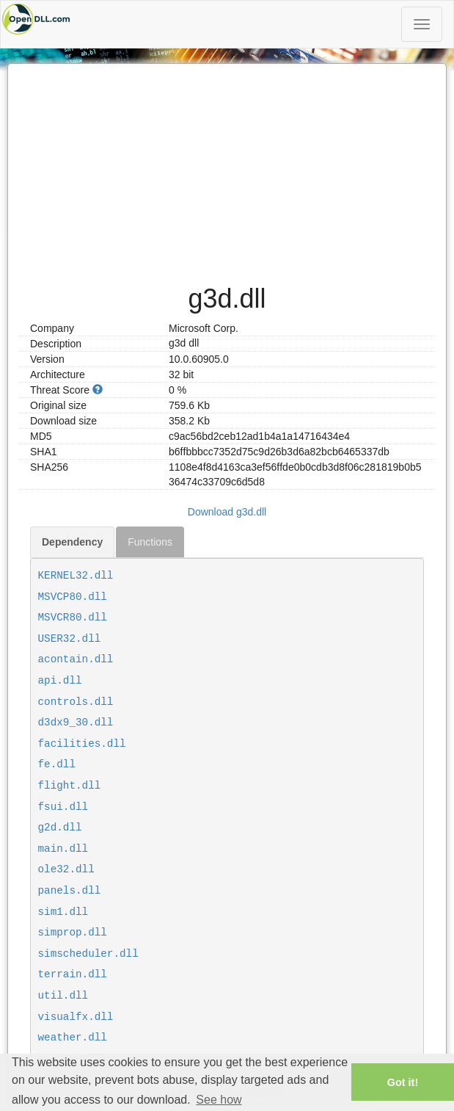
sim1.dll (63, 912)
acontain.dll (76, 659)
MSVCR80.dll (72, 617)
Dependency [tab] (72, 542)
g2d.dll (60, 827)
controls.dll (76, 702)
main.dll (63, 849)
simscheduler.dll (88, 954)
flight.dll (69, 786)
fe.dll (57, 764)
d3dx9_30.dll (76, 722)
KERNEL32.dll (76, 576)
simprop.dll (72, 932)
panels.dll (69, 891)
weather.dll (72, 1037)
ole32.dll (66, 869)
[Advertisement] (227, 166)
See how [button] (218, 1099)
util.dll (63, 996)
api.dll (60, 681)
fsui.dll (63, 807)
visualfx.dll (76, 1017)
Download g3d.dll (227, 512)
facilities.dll (82, 744)
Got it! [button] (402, 1082)
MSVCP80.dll (72, 597)
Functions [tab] (150, 542)
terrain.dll (72, 974)
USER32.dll (69, 639)
